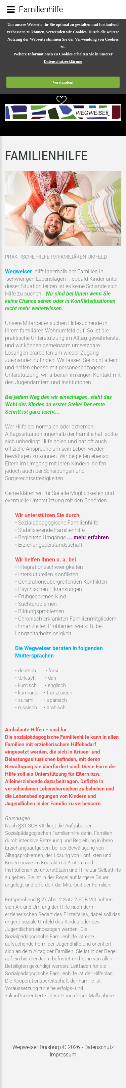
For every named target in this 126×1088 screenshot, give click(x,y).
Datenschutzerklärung (63, 61)
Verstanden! (62, 82)
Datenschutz (99, 1047)
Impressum (63, 1054)
